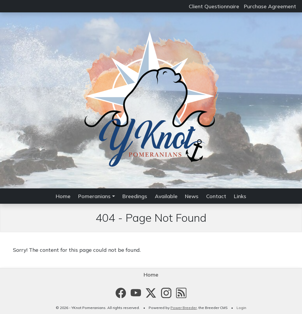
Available (166, 196)
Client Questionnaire (214, 6)
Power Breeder (183, 307)
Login (241, 307)
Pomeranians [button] (94, 196)
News (191, 196)
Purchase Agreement (270, 6)
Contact (216, 196)
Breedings (134, 196)
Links (240, 196)
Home (63, 196)
